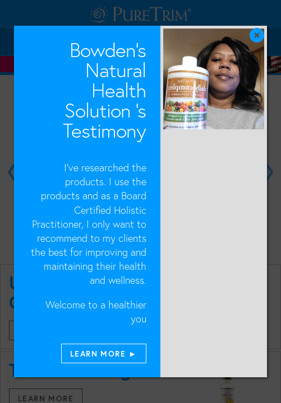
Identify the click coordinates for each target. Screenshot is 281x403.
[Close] (271, 10)
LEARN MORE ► (103, 353)
